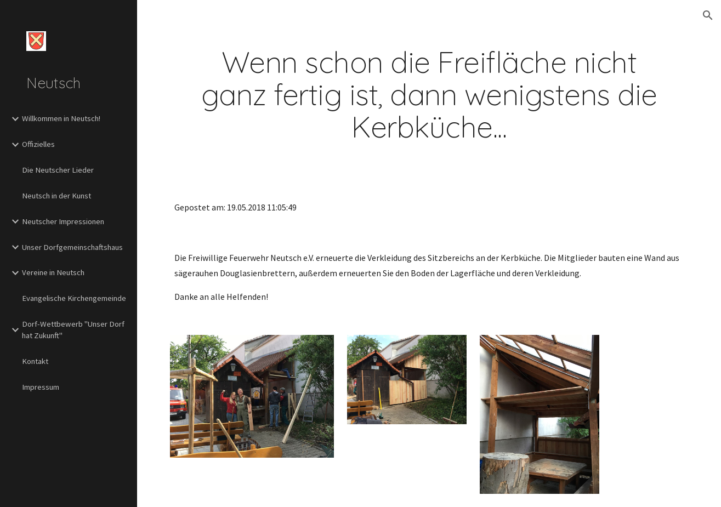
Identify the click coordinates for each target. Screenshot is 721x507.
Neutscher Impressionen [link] (63, 221)
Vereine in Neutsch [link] (53, 272)
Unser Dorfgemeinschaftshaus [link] (72, 247)
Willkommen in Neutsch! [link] (61, 118)
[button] (708, 15)
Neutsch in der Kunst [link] (56, 196)
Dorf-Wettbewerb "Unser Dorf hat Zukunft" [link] (73, 329)
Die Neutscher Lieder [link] (58, 170)
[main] (429, 95)
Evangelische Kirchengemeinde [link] (74, 298)
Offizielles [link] (38, 144)
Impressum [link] (40, 387)
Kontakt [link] (35, 361)
